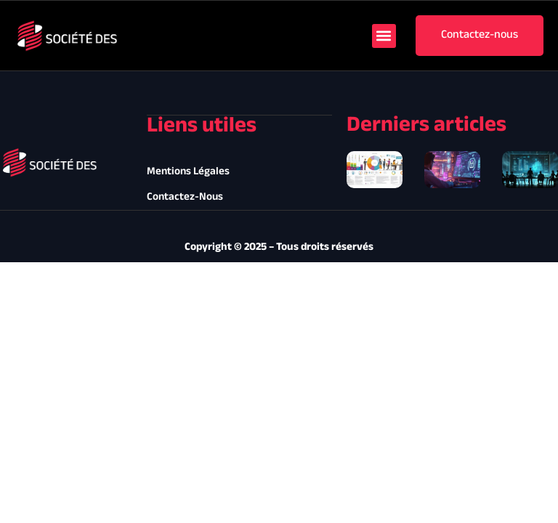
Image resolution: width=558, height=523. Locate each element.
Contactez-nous (185, 197)
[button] (384, 36)
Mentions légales (188, 171)
